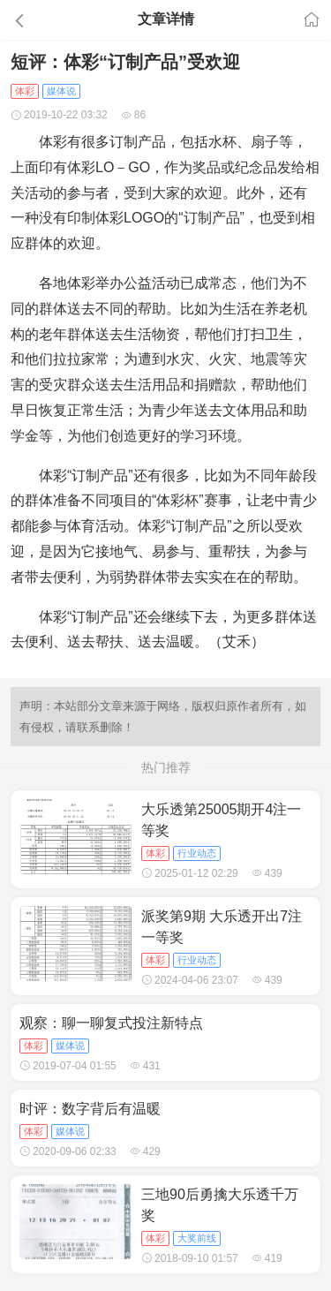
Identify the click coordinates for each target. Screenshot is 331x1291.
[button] (49, 20)
